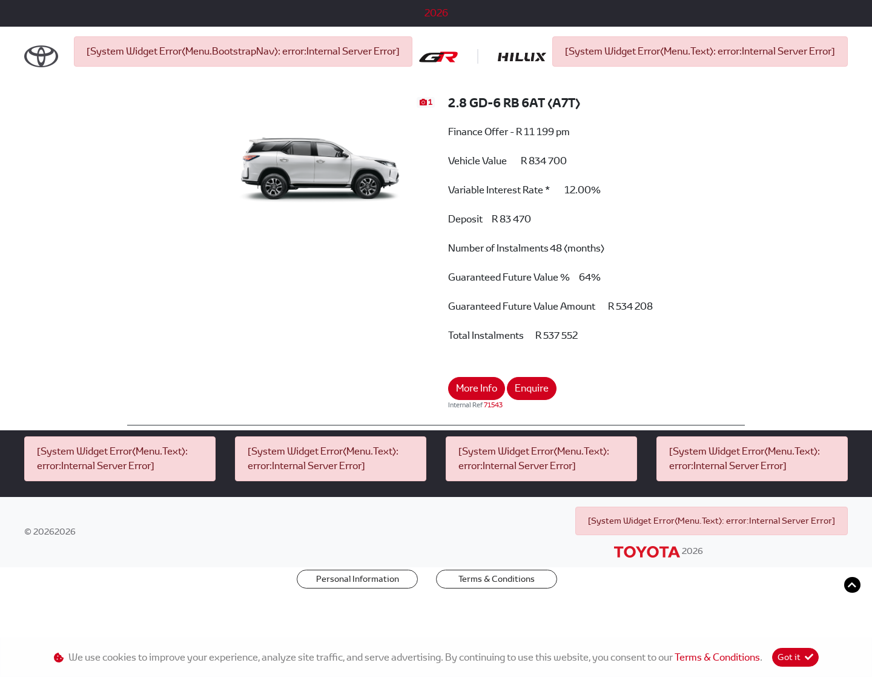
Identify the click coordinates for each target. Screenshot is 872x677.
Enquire (532, 428)
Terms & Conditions (496, 618)
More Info (476, 428)
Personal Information (357, 618)
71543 (493, 445)
